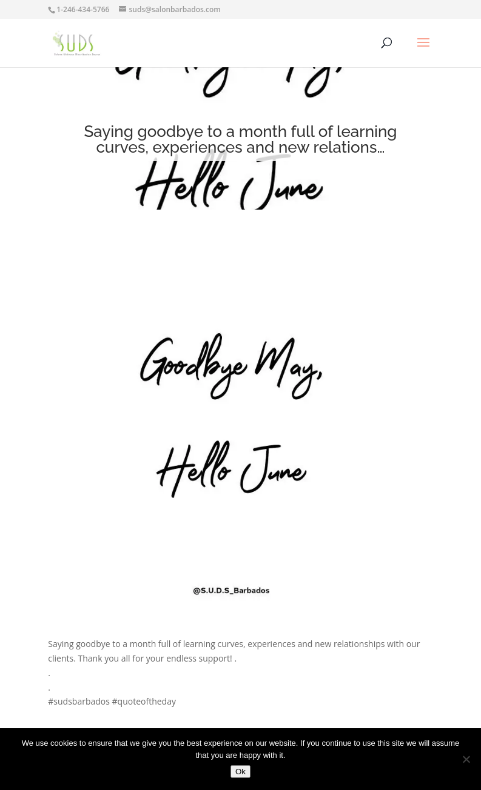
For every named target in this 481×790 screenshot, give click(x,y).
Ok (240, 771)
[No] (466, 759)
